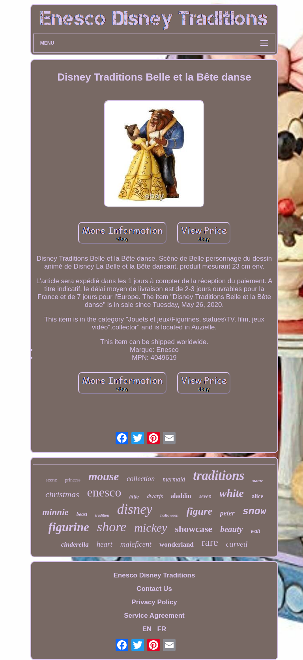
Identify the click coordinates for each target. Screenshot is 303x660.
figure (199, 511)
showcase (193, 529)
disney (134, 509)
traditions (218, 475)
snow (254, 511)
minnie (55, 512)
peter (227, 513)
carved (236, 544)
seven (205, 496)
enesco (104, 492)
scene (51, 480)
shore (111, 526)
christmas (62, 494)
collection (141, 479)
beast (82, 514)
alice (257, 496)
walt (255, 531)
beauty (231, 529)
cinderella (75, 544)
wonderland (176, 544)
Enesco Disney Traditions (154, 575)
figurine (69, 527)
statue (257, 480)
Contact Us (154, 588)
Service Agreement (154, 615)
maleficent (136, 544)
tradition (102, 515)
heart (104, 544)
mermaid (174, 479)
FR (161, 629)
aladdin (181, 496)
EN (147, 629)
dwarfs (155, 496)
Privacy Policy (154, 602)
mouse (103, 476)
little (134, 497)
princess (72, 480)
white (231, 493)
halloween (169, 515)
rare (210, 542)
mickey (150, 527)
